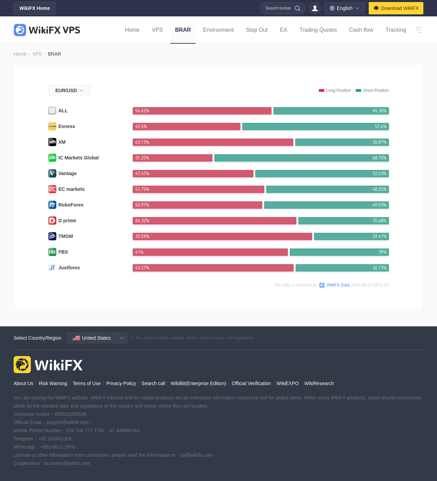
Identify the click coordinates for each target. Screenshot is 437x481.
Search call (153, 383)
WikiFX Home (34, 8)
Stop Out (257, 30)
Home (132, 30)
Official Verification (251, 383)
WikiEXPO (288, 383)
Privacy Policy (121, 383)
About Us (23, 383)
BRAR (183, 30)
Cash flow (361, 30)
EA (283, 30)
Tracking (395, 30)
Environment (218, 30)
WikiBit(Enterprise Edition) (198, 383)
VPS (157, 30)
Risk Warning (53, 383)
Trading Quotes (318, 30)
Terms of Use (87, 383)
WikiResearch (319, 383)
